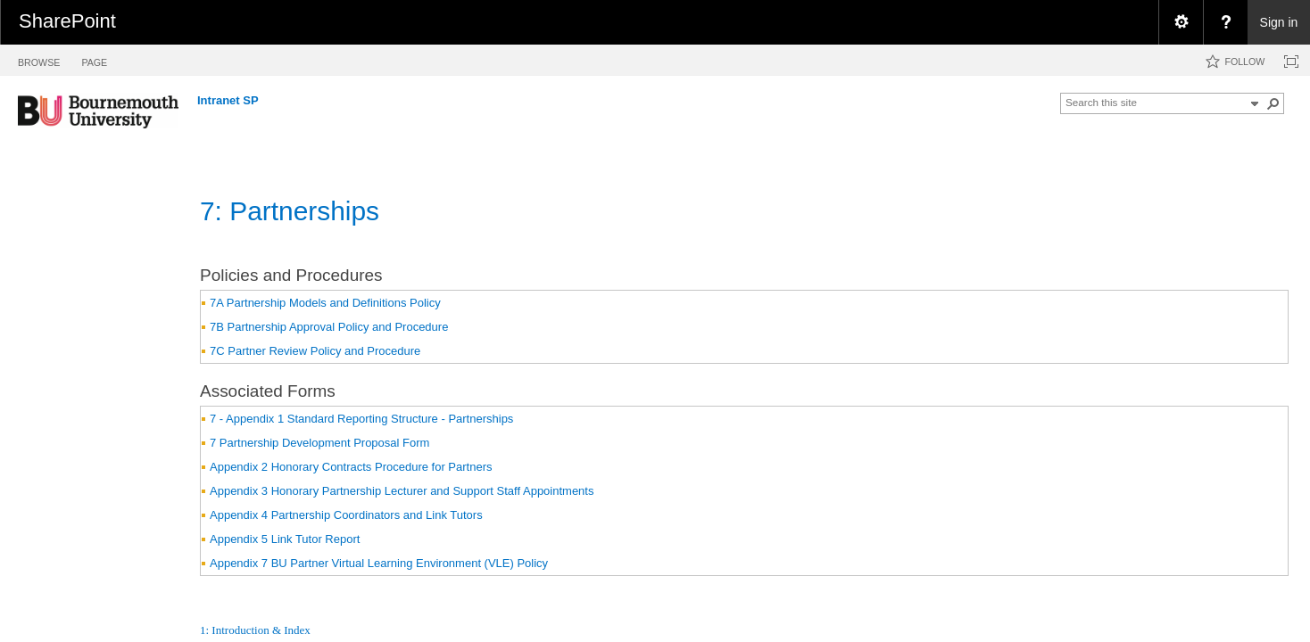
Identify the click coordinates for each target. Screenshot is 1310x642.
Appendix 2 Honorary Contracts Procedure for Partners (351, 466)
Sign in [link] (1279, 22)
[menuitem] (1180, 22)
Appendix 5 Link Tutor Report (285, 539)
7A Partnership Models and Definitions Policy (325, 302)
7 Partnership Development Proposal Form (319, 442)
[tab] (39, 59)
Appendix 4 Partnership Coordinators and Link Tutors (346, 515)
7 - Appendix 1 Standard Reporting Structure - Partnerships (361, 418)
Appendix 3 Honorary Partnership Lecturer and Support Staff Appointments (401, 491)
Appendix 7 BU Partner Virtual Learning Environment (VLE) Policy (379, 563)
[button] (1273, 103)
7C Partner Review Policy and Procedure (315, 351)
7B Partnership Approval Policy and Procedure (329, 326)
